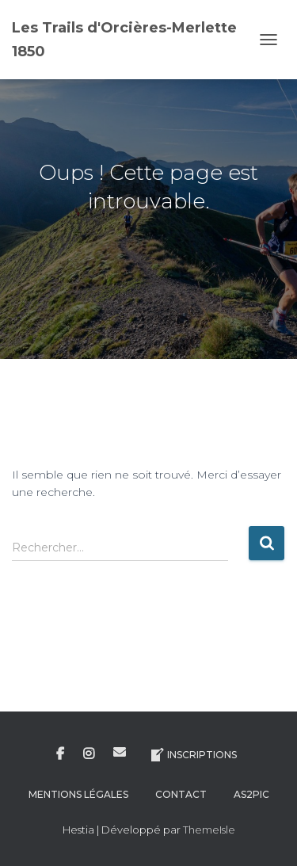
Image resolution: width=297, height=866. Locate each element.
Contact (181, 794)
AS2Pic (251, 794)
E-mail (119, 752)
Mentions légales (78, 794)
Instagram (88, 754)
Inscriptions (193, 755)
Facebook (60, 754)
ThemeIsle (209, 829)
